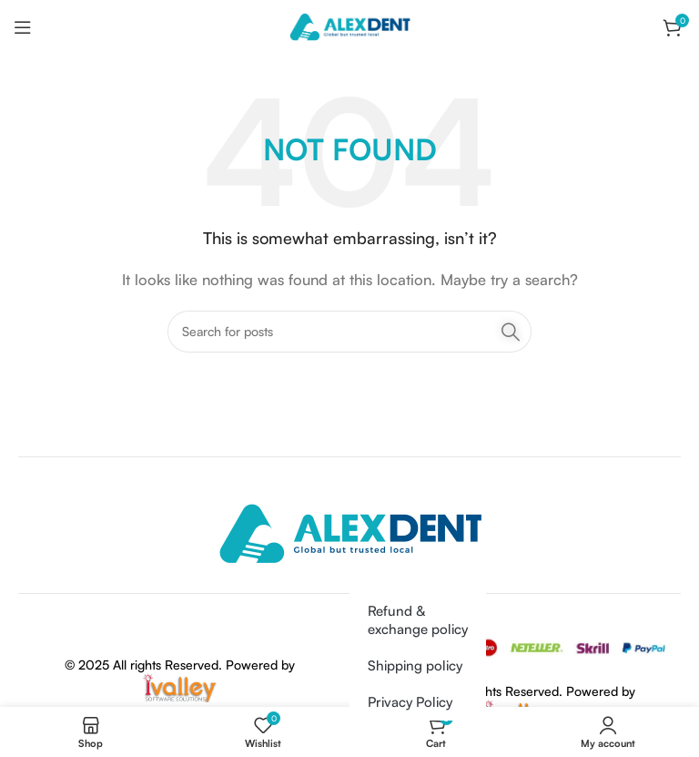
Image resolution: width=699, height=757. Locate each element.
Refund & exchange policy (418, 620)
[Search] (349, 332)
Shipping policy (415, 665)
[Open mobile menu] (23, 27)
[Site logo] (349, 26)
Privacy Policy (410, 702)
